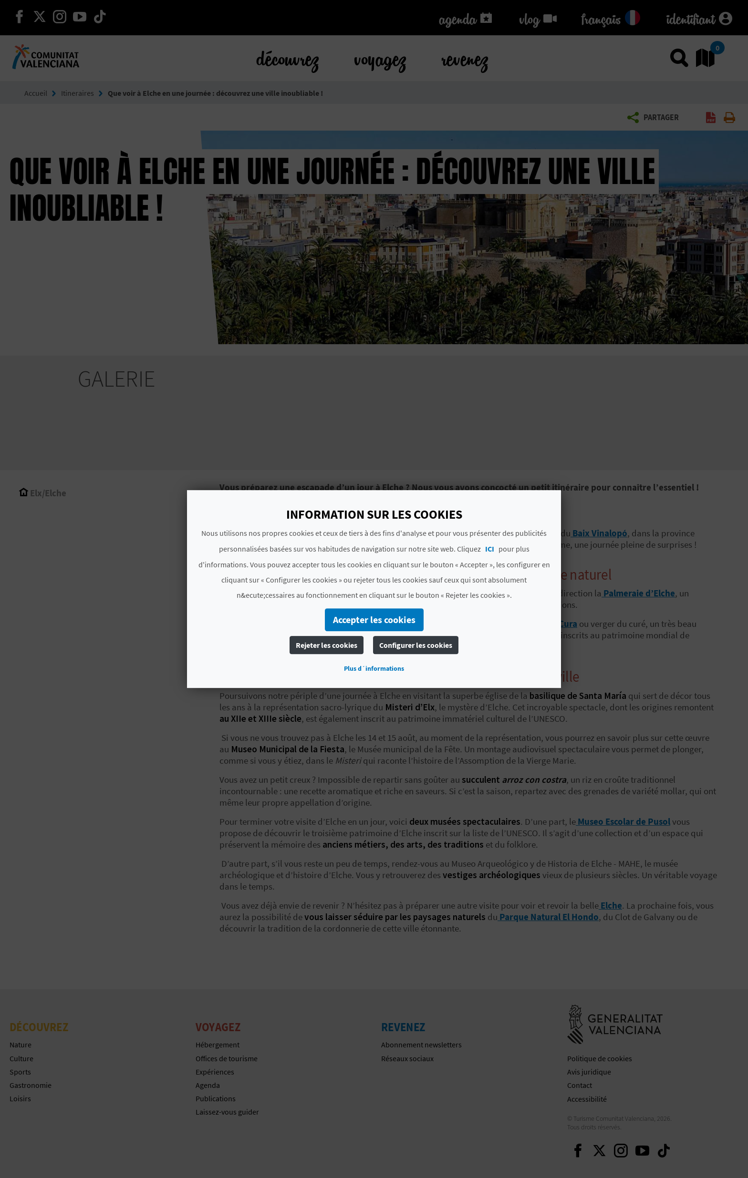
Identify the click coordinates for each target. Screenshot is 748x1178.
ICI (489, 548)
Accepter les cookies (374, 619)
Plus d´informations (374, 668)
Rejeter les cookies (326, 645)
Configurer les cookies (415, 645)
